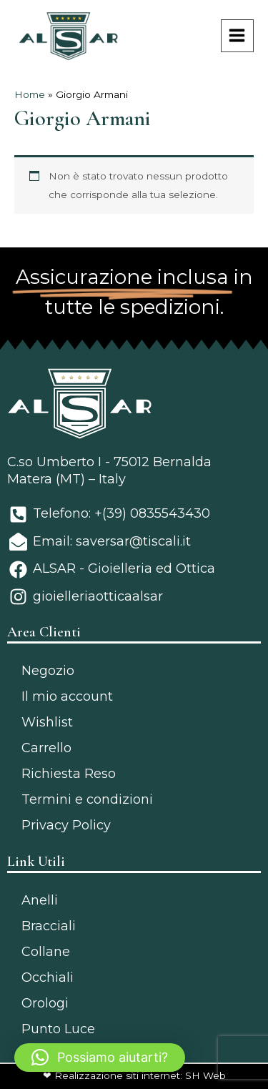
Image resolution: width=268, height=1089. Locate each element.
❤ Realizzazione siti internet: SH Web (134, 1075)
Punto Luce (58, 1029)
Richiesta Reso (68, 774)
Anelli (39, 900)
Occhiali (47, 977)
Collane (45, 952)
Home (29, 94)
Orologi (45, 1003)
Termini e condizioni (87, 799)
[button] (99, 1057)
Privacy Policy (66, 825)
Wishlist (47, 722)
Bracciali (48, 926)
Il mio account (67, 696)
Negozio (47, 671)
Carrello (46, 748)
